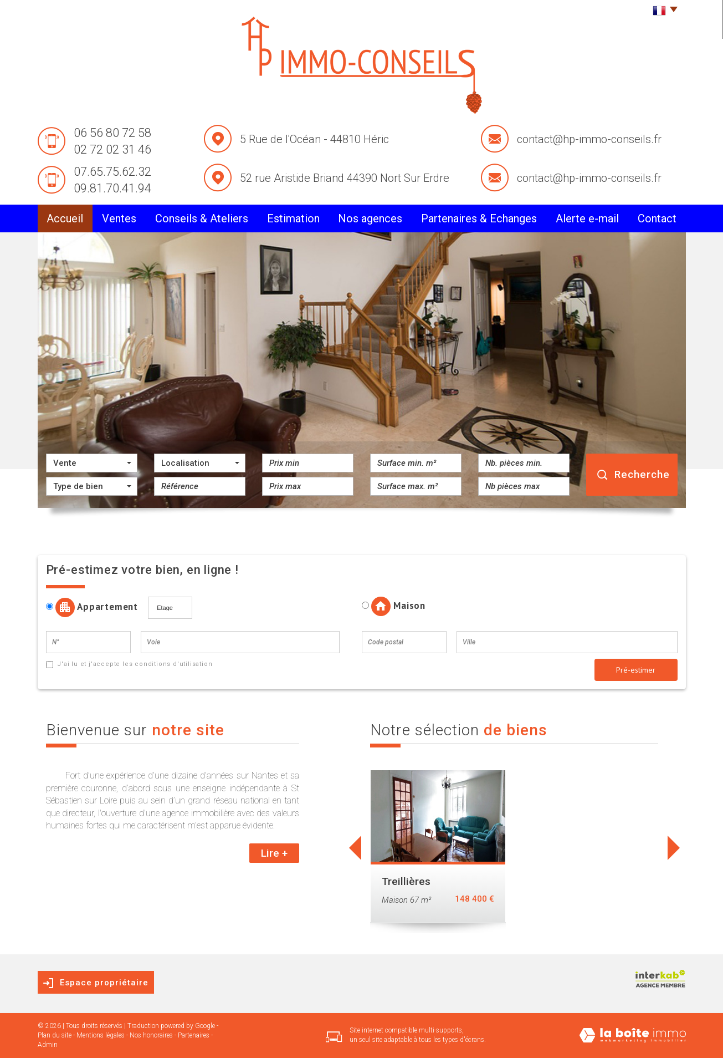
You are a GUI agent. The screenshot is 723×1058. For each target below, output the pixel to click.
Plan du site (54, 1035)
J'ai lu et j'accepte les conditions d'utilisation (133, 664)
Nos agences (370, 218)
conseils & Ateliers (201, 218)
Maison (393, 606)
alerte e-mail (587, 218)
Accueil (65, 218)
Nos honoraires (151, 1035)
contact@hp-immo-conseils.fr (589, 139)
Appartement (96, 607)
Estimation (293, 218)
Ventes (119, 218)
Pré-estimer (635, 670)
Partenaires (193, 1035)
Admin (48, 1045)
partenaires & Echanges (479, 218)
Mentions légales (100, 1035)
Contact (657, 218)
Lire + (274, 853)
